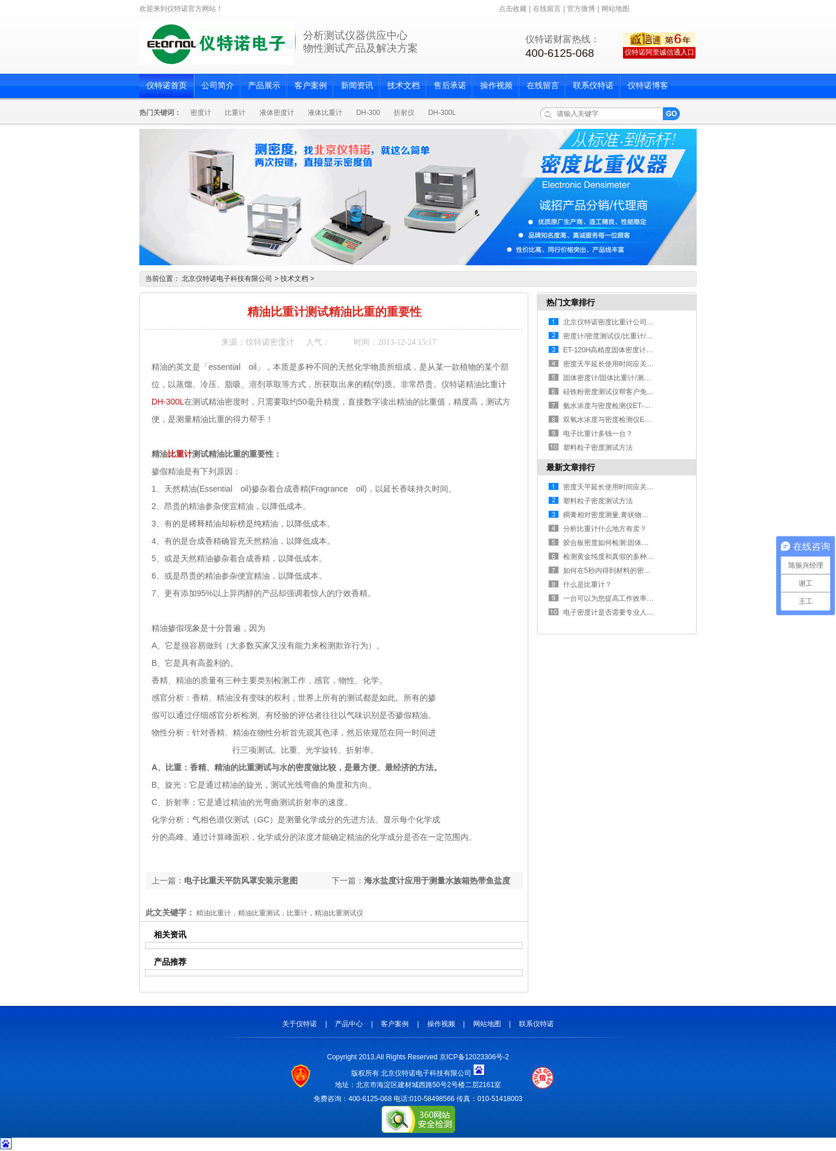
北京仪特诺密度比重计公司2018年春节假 (626, 322)
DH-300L (442, 113)
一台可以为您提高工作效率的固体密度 (622, 598)
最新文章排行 (570, 467)
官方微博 (581, 9)
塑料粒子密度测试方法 (598, 447)
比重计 (235, 113)
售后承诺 (450, 85)
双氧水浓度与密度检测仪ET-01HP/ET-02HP (630, 420)
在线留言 (547, 9)
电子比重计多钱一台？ (598, 434)
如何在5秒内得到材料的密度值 (610, 571)
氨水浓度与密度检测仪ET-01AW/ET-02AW (628, 406)
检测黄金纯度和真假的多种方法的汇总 (622, 557)
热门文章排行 (570, 302)
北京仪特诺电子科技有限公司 (227, 279)
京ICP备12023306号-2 (474, 1057)
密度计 (200, 113)
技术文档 (403, 85)
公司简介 (217, 85)
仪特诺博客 (648, 85)
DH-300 (368, 113)
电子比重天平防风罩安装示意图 (241, 880)
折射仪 (404, 113)
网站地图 (615, 9)
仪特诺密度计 (270, 342)
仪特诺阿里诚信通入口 (659, 52)
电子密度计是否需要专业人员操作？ (619, 612)
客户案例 (310, 85)
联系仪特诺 (593, 85)
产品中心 (349, 1024)
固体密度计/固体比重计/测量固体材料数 (624, 378)
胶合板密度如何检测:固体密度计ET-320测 (627, 543)
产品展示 (264, 85)
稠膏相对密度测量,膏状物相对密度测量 (623, 515)
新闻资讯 (357, 85)
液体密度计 (277, 113)
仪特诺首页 (166, 85)
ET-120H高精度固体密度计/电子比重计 (623, 350)
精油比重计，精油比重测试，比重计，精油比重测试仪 (279, 913)
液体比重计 (325, 113)
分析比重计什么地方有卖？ (605, 529)
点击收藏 (513, 9)
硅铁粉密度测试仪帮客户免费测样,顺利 (623, 392)
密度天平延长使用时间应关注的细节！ (622, 364)
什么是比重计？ (587, 584)
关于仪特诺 (299, 1024)
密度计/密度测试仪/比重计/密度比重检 (621, 336)
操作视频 (496, 85)
